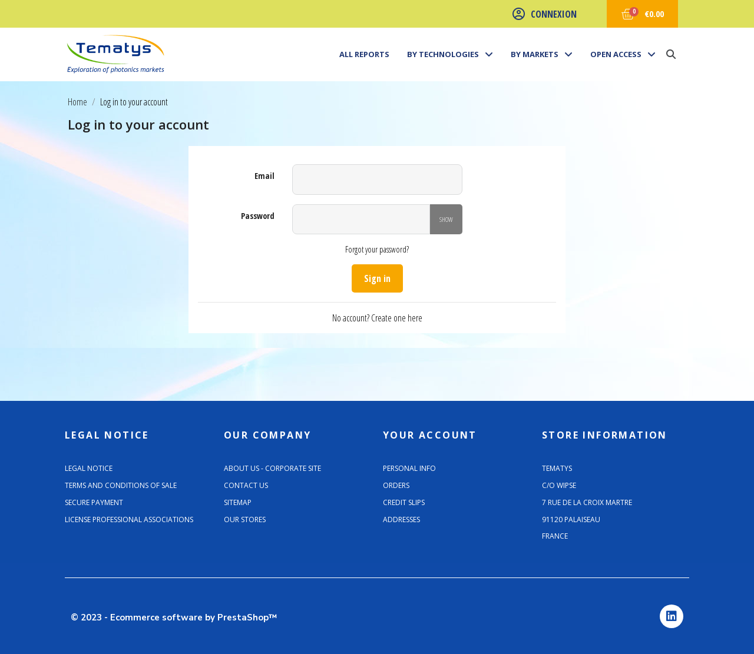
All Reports (364, 54)
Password (258, 215)
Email (264, 175)
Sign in (377, 278)
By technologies (450, 54)
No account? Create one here (377, 317)
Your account (430, 435)
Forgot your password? (377, 249)
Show (446, 219)
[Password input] (361, 219)
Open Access (623, 54)
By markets (542, 54)
